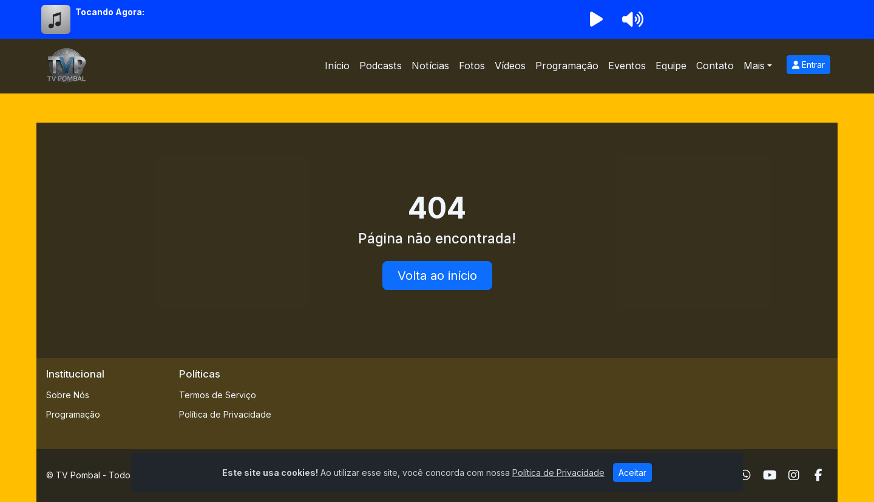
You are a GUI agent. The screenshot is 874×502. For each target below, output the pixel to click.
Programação (566, 65)
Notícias (430, 65)
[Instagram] (793, 475)
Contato (715, 65)
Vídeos (510, 65)
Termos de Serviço (217, 395)
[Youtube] (770, 475)
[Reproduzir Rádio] (596, 19)
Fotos (472, 65)
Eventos (627, 65)
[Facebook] (818, 475)
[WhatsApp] (745, 475)
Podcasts (380, 65)
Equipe (671, 65)
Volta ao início (437, 275)
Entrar (808, 64)
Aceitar (632, 472)
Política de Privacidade (225, 414)
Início (337, 65)
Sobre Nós (67, 395)
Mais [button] (754, 65)
